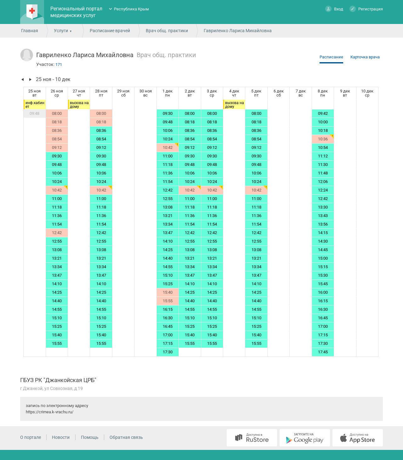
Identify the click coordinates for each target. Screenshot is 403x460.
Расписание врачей (110, 30)
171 (58, 64)
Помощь (90, 437)
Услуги (61, 30)
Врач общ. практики (167, 30)
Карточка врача (365, 57)
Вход (334, 8)
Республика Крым (131, 9)
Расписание (331, 57)
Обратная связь (126, 437)
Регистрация (366, 8)
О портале (30, 437)
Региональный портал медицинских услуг (76, 12)
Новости (61, 437)
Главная (29, 30)
